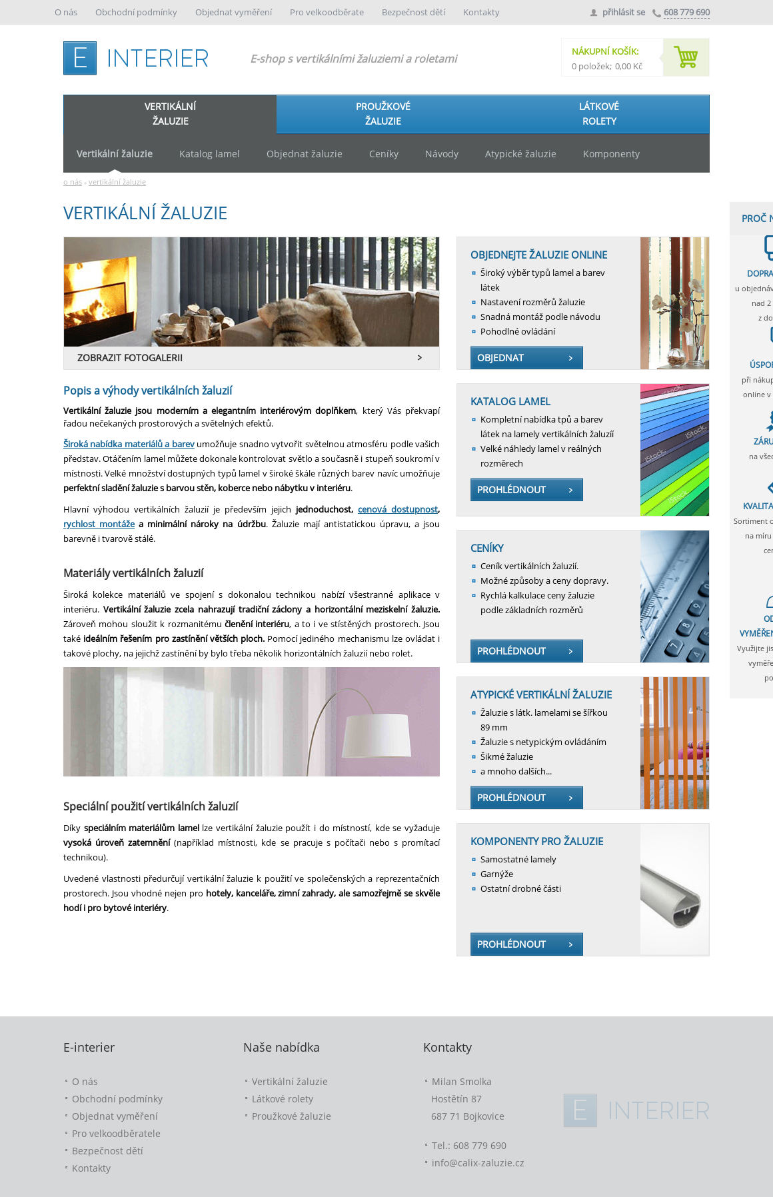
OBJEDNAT (500, 357)
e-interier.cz (140, 55)
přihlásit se (623, 12)
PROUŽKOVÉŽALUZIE (383, 113)
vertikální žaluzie (117, 182)
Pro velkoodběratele (116, 1133)
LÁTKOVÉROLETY (599, 113)
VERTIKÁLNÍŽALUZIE (170, 113)
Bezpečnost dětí (414, 12)
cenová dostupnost (398, 509)
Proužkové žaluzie (291, 1116)
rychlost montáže (99, 524)
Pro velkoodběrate (328, 12)
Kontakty (481, 12)
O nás (67, 12)
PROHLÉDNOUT (511, 489)
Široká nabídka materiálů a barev (129, 444)
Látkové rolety (282, 1098)
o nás (72, 182)
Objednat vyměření (234, 12)
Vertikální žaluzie (290, 1081)
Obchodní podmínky (137, 12)
